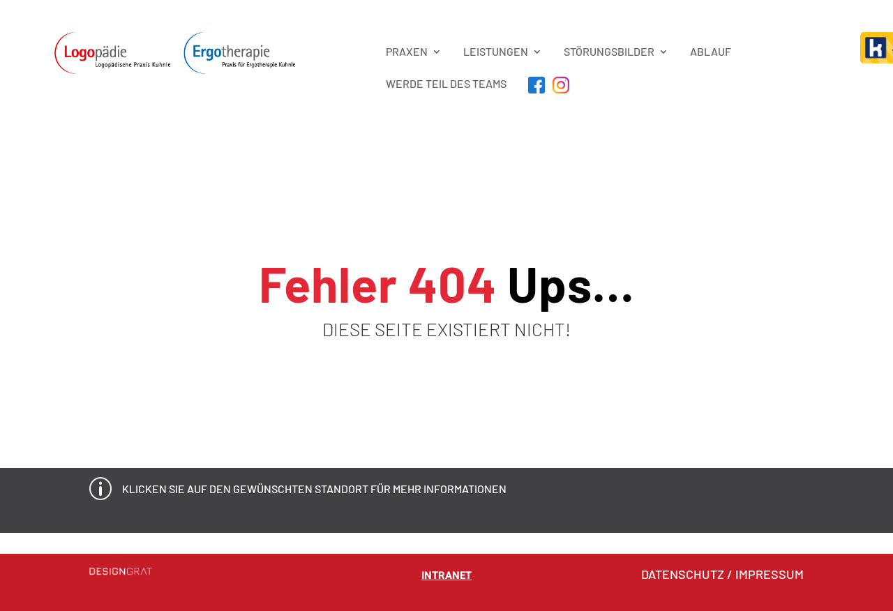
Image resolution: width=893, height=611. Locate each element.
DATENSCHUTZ (682, 574)
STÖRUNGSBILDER (609, 51)
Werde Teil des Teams (446, 83)
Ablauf (710, 51)
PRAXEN (407, 51)
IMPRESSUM (769, 574)
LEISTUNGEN (495, 51)
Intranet (446, 575)
